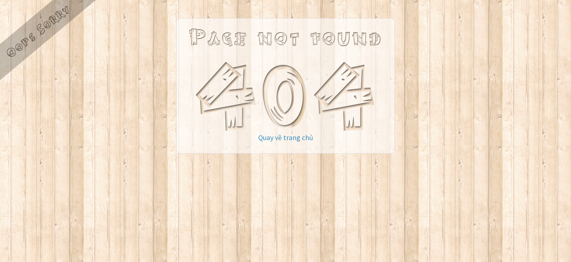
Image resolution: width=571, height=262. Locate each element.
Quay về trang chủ (285, 137)
